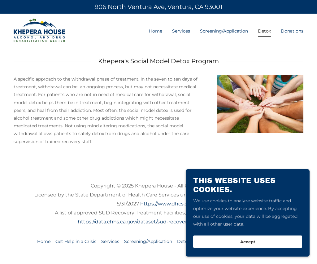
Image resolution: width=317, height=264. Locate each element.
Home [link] (155, 31)
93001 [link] (213, 7)
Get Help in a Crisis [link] (75, 241)
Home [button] (43, 241)
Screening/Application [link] (224, 31)
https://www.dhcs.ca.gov (170, 204)
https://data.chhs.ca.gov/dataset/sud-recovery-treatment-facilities (158, 222)
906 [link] (100, 7)
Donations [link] (292, 31)
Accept (247, 246)
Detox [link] (264, 31)
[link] (39, 30)
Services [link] (181, 31)
